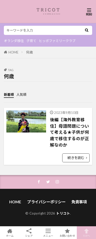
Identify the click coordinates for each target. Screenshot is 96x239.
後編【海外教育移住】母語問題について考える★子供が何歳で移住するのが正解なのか (69, 132)
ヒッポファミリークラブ (57, 41)
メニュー (48, 232)
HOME (13, 52)
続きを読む (76, 158)
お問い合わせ (67, 232)
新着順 (9, 94)
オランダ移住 (14, 41)
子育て (31, 41)
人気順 (21, 94)
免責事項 (79, 202)
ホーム (9, 232)
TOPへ (86, 232)
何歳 (29, 52)
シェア (28, 232)
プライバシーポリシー (46, 202)
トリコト (63, 213)
